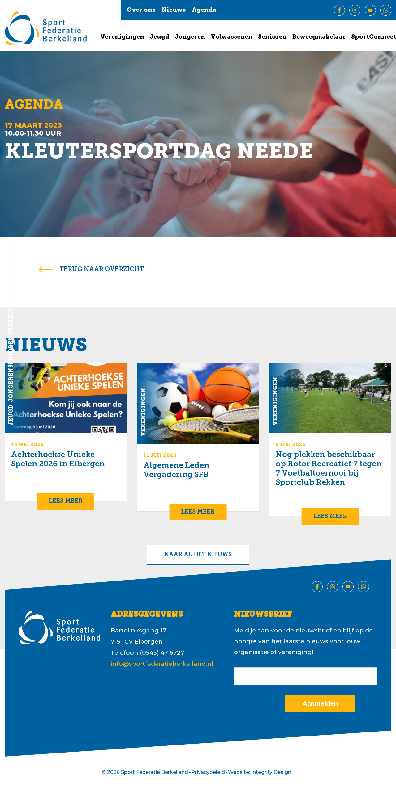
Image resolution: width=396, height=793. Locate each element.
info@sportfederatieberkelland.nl (162, 663)
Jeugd (159, 37)
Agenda (204, 10)
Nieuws (173, 10)
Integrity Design (271, 772)
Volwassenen (231, 37)
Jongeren (190, 37)
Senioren (272, 37)
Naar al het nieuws (198, 555)
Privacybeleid (208, 772)
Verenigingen (122, 37)
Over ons (141, 10)
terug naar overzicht (101, 269)
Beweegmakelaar (319, 37)
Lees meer (66, 501)
